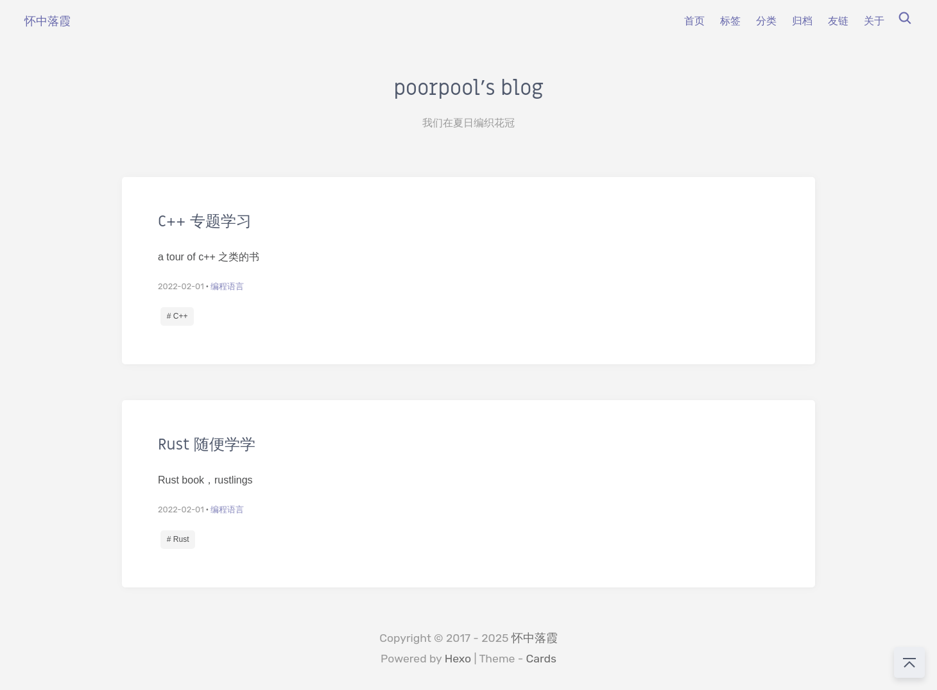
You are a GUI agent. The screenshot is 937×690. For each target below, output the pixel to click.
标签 (730, 21)
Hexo (458, 658)
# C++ (177, 316)
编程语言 (227, 286)
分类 (766, 21)
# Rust (178, 539)
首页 (694, 21)
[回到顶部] (909, 662)
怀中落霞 (534, 638)
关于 (874, 21)
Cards (541, 658)
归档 (802, 21)
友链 (838, 21)
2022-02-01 (181, 286)
